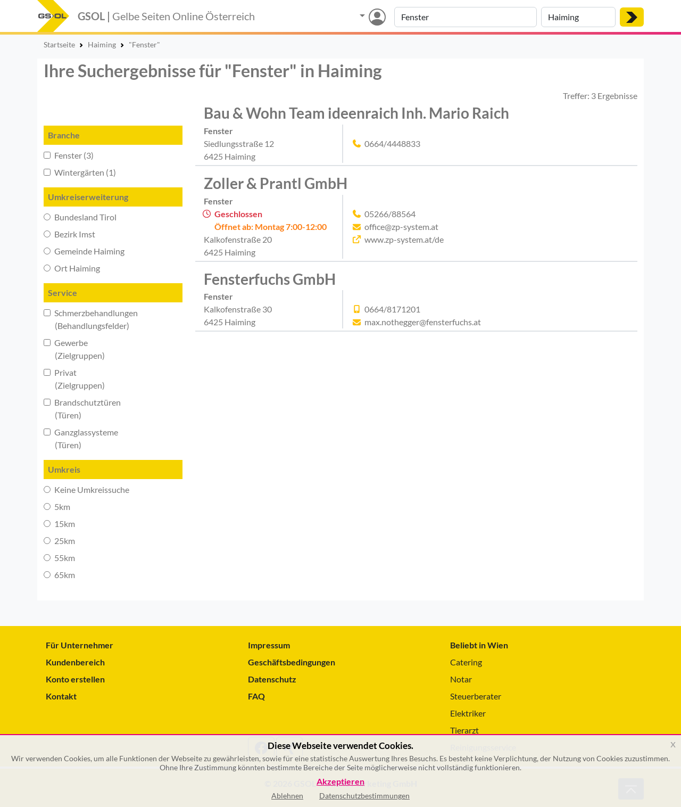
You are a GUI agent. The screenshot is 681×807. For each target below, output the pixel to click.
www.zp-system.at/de (404, 239)
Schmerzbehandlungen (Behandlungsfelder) (91, 319)
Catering (466, 662)
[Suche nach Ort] (578, 17)
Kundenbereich (75, 662)
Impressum (269, 645)
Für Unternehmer (79, 645)
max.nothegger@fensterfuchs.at (422, 322)
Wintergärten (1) (80, 172)
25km (59, 541)
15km (59, 523)
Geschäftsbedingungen (291, 662)
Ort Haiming (72, 268)
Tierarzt (464, 730)
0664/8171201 (392, 309)
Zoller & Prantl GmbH (275, 183)
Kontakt (61, 696)
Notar (461, 679)
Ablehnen (287, 795)
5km (57, 506)
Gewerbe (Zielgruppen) (74, 348)
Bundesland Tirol (80, 217)
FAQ (256, 696)
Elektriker (468, 713)
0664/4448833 (392, 143)
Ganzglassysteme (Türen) (81, 438)
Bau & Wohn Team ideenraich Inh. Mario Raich (356, 113)
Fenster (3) (69, 155)
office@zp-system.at (401, 226)
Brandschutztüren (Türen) (82, 408)
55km (59, 558)
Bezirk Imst (69, 234)
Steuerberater (475, 696)
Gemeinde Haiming (84, 251)
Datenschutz (272, 679)
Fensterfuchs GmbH (270, 279)
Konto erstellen (75, 679)
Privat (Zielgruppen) (74, 378)
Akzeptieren (340, 781)
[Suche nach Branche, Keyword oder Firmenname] (465, 17)
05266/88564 (390, 214)
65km (59, 575)
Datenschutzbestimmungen (364, 795)
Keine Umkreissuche (86, 489)
